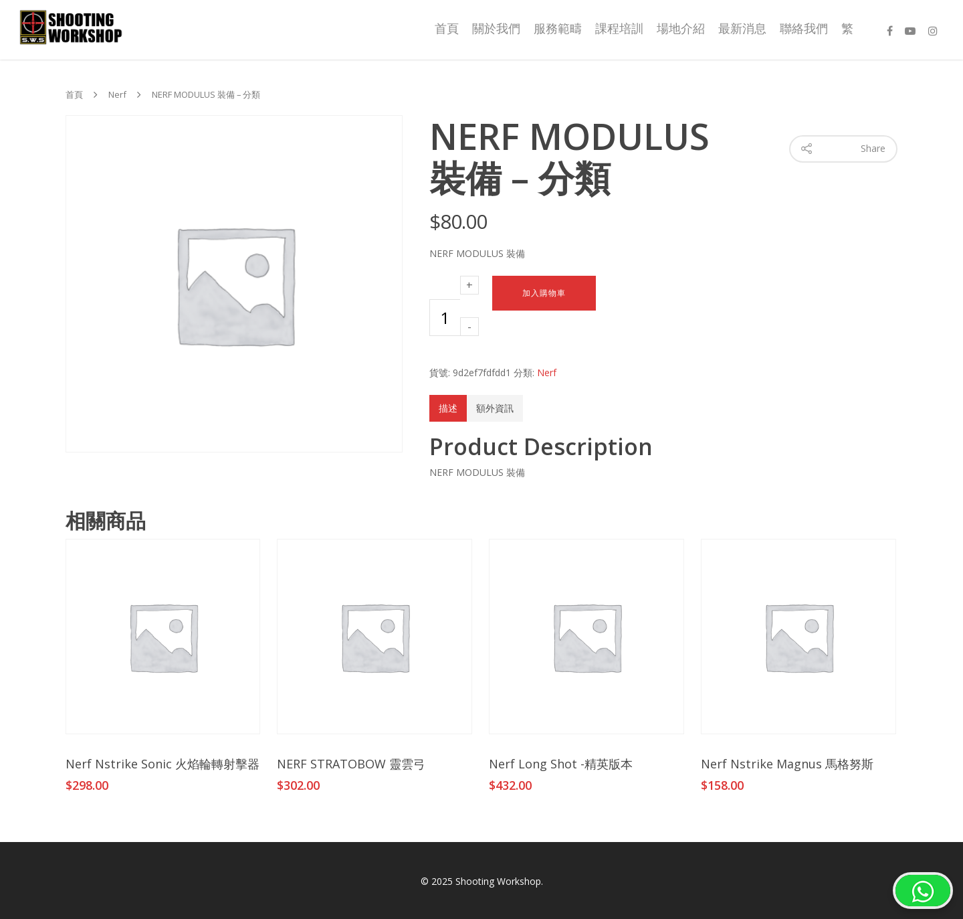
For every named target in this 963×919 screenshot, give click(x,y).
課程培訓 (619, 28)
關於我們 (496, 28)
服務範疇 (558, 28)
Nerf (117, 95)
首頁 (447, 28)
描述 (448, 408)
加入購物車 (544, 293)
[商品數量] (444, 317)
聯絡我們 (804, 28)
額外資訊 (495, 408)
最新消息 (742, 28)
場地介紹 (681, 28)
